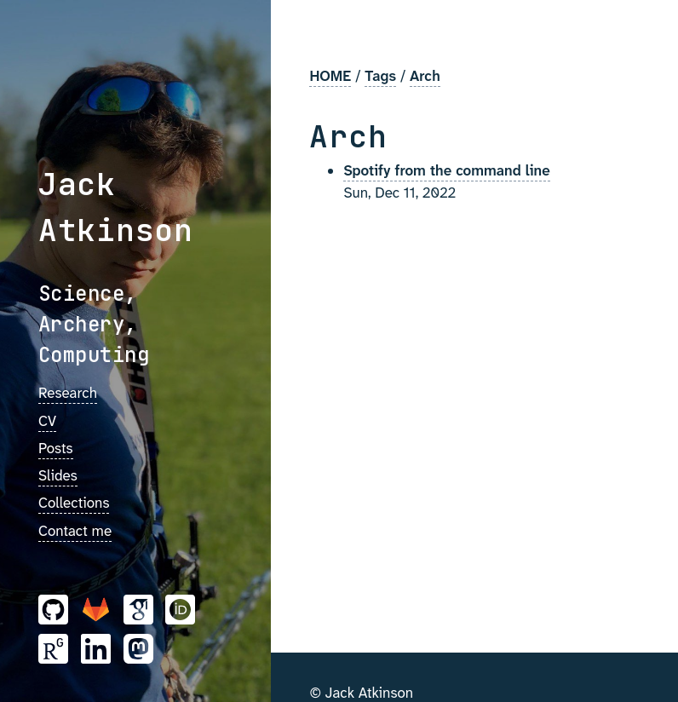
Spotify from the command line (446, 170)
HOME (330, 75)
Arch (425, 75)
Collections (73, 502)
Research (67, 392)
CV (47, 420)
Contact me (75, 530)
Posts (55, 448)
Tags (380, 75)
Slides (58, 475)
